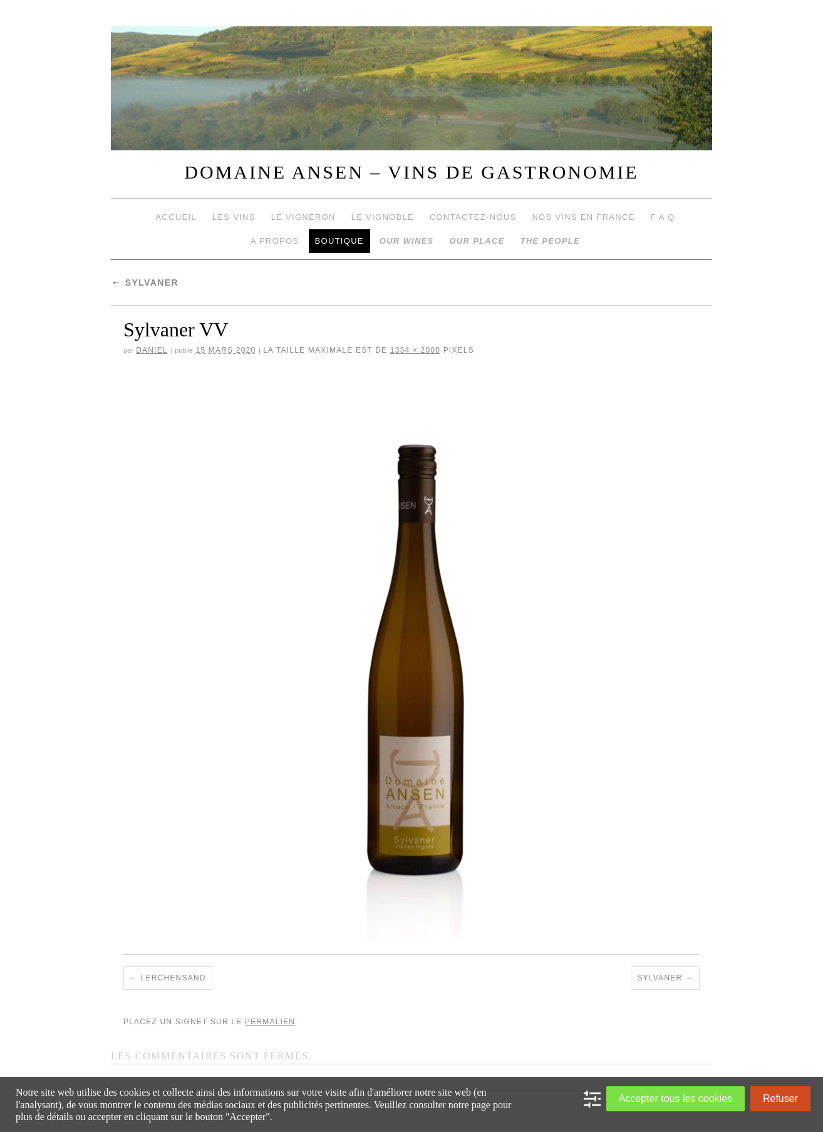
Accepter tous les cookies (675, 1098)
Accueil (175, 217)
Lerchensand (173, 978)
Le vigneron (303, 217)
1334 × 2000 (415, 350)
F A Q (663, 217)
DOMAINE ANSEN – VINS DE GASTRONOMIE (411, 172)
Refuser (780, 1098)
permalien (270, 1021)
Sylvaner (145, 283)
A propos (275, 241)
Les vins (234, 217)
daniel (151, 350)
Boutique (339, 241)
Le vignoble (382, 217)
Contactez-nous (473, 217)
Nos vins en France (583, 217)
